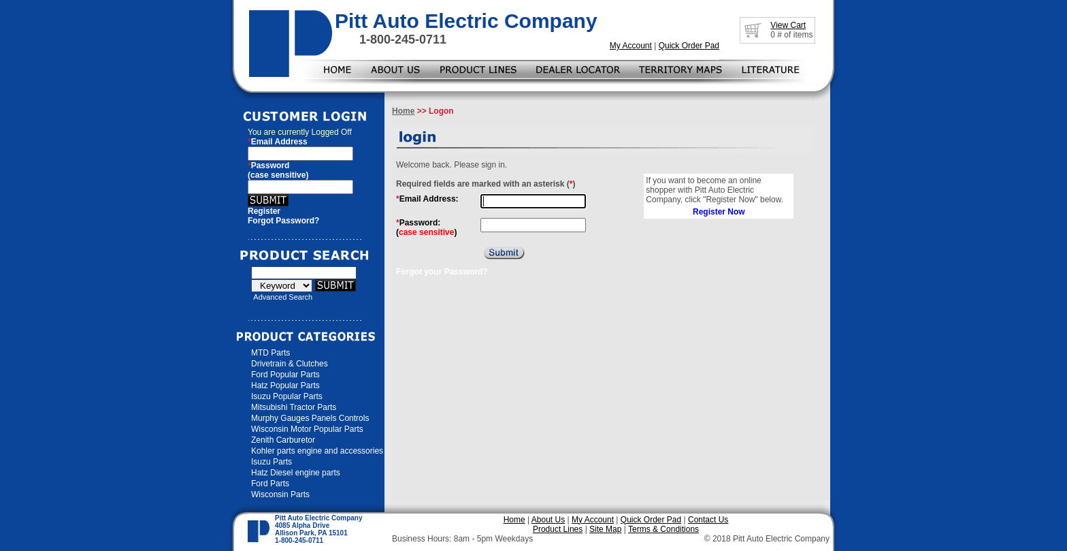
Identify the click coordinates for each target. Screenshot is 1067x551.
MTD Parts (270, 353)
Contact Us (708, 519)
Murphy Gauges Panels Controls (310, 418)
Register (264, 211)
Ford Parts (270, 483)
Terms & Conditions (663, 529)
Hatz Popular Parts (285, 385)
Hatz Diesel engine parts (295, 472)
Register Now (719, 212)
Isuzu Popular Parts (287, 396)
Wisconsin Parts (280, 494)
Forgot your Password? (442, 272)
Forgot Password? (283, 220)
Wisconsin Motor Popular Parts (307, 429)
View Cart (788, 25)
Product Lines (557, 529)
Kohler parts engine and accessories (317, 451)
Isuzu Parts (271, 462)
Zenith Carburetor (283, 440)
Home (403, 111)
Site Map (605, 529)
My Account (631, 45)
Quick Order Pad (689, 45)
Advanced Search (282, 297)
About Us (548, 519)
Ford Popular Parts (285, 374)
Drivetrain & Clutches (289, 363)
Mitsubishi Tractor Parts (293, 407)
